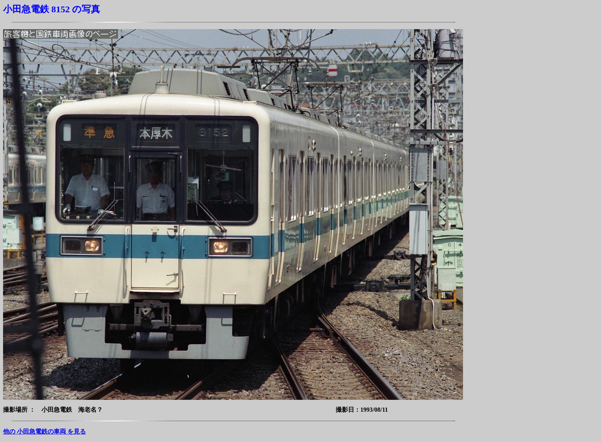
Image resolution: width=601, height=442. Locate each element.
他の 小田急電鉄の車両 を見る (44, 431)
